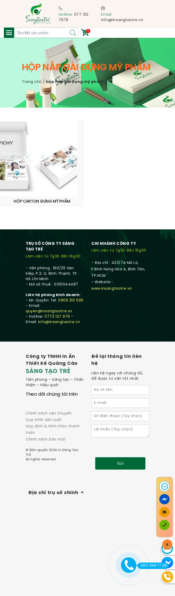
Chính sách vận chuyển (49, 414)
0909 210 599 (70, 301)
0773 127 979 (57, 317)
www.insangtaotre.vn (111, 289)
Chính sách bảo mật (46, 440)
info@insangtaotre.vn (122, 20)
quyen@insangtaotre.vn (49, 311)
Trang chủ (32, 82)
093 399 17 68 (152, 566)
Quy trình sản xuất (44, 420)
